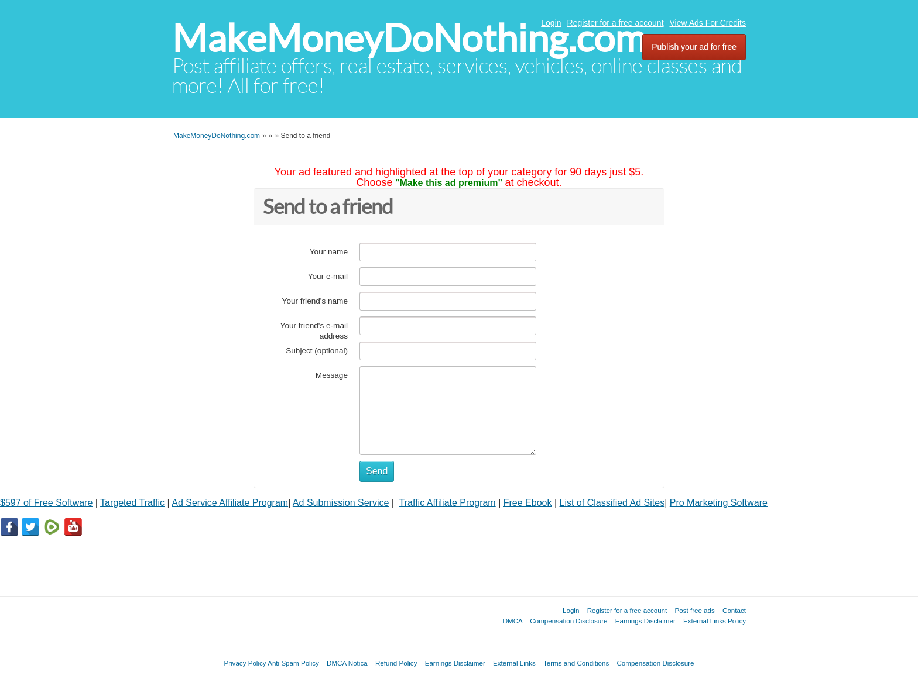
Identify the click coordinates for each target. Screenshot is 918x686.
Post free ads (694, 610)
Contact (734, 610)
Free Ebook (527, 503)
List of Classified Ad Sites (612, 503)
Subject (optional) (317, 350)
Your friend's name (315, 301)
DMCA (513, 621)
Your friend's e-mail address (314, 330)
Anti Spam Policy (293, 663)
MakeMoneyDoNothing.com (409, 38)
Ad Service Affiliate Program (230, 503)
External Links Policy (714, 621)
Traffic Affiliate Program (447, 503)
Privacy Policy (245, 663)
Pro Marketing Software (719, 503)
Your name (329, 251)
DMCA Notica (347, 663)
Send (377, 471)
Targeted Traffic (132, 503)
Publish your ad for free (694, 46)
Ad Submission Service (341, 503)
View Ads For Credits (708, 22)
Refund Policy (396, 663)
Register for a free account (615, 22)
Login (551, 22)
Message (332, 375)
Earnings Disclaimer (645, 621)
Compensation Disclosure (568, 621)
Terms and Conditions (576, 663)
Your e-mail (328, 276)
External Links (514, 663)
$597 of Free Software (46, 503)
